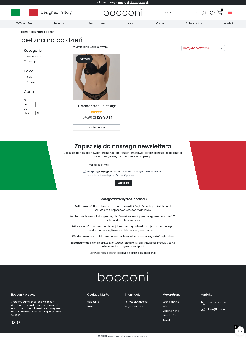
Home (24, 32)
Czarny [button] (30, 82)
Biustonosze (96, 23)
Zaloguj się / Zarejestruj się (133, 2)
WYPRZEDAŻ (24, 23)
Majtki (160, 23)
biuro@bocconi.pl (217, 309)
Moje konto (93, 301)
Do (25, 108)
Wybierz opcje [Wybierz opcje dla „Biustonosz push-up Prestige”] (96, 127)
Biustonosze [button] (33, 56)
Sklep (165, 306)
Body (130, 23)
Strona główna (171, 301)
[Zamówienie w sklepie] (203, 48)
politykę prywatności (109, 171)
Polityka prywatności (136, 301)
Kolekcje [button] (31, 61)
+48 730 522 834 (217, 302)
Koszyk (91, 306)
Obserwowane (171, 310)
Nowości (60, 23)
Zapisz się (123, 183)
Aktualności (194, 23)
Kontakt (229, 23)
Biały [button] (29, 77)
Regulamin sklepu (134, 306)
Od (25, 100)
